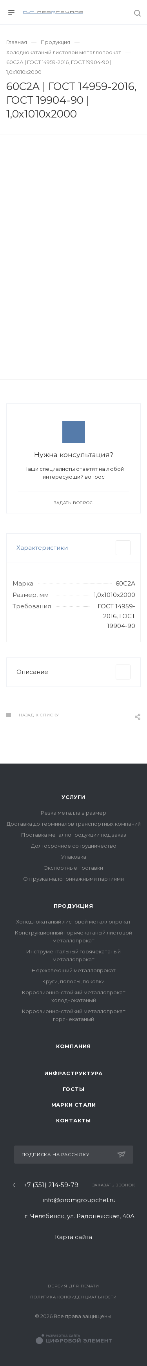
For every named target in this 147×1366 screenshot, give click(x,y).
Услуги (73, 797)
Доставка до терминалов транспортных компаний (74, 824)
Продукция (73, 906)
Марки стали (73, 1105)
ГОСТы (74, 1089)
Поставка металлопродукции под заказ (73, 835)
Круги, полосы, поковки (73, 981)
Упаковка (73, 857)
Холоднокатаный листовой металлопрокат (73, 921)
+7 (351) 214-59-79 (51, 1185)
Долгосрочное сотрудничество (73, 846)
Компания (73, 1046)
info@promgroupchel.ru (79, 1200)
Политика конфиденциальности (73, 1297)
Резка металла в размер (73, 813)
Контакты (73, 1120)
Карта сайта (73, 1237)
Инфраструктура (73, 1073)
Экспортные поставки (73, 868)
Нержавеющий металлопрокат (74, 970)
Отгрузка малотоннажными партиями (73, 879)
